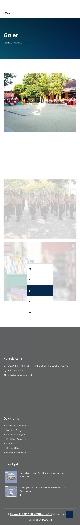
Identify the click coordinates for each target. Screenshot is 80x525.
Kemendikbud (13, 448)
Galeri (26, 42)
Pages (16, 42)
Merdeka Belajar (14, 430)
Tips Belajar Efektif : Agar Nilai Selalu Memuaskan (42, 473)
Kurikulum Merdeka (16, 425)
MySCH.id (47, 519)
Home (7, 42)
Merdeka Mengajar (16, 434)
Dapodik (10, 443)
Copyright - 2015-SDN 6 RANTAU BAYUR (31, 513)
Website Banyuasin (16, 452)
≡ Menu (7, 13)
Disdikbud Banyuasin (16, 439)
